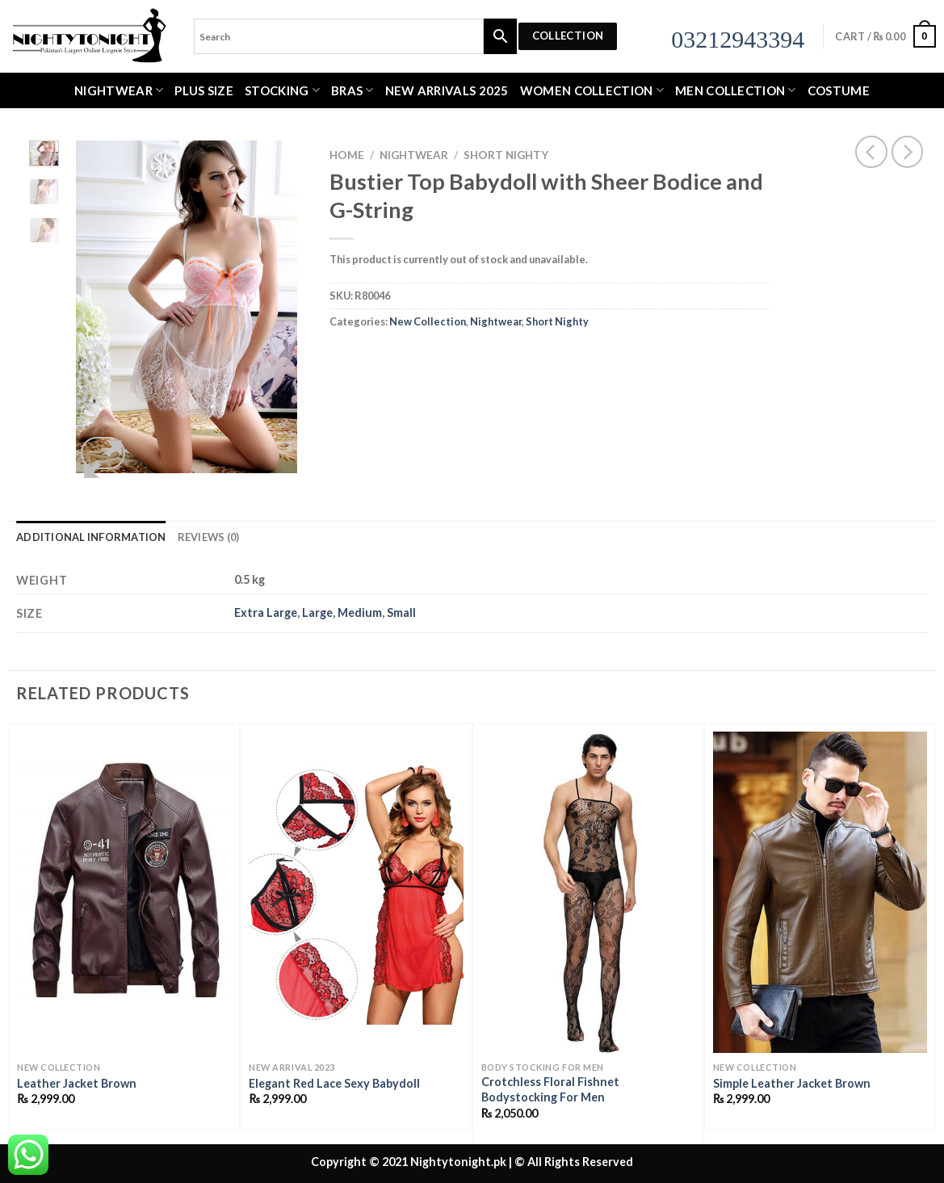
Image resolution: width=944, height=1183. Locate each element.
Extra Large (265, 612)
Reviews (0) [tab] (209, 537)
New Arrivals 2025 (447, 90)
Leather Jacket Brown (76, 1083)
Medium (360, 612)
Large (317, 612)
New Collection (427, 321)
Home (346, 155)
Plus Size (203, 90)
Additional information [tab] (91, 537)
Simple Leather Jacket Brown (792, 1083)
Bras (352, 90)
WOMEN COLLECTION (592, 90)
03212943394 (737, 39)
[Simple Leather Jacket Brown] (820, 892)
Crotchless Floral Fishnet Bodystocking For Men (550, 1089)
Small (401, 612)
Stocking (282, 90)
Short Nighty (506, 155)
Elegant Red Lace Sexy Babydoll (334, 1083)
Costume (839, 90)
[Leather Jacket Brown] (124, 892)
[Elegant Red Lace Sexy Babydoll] (356, 892)
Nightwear (118, 90)
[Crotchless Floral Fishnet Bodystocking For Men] (588, 892)
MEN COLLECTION (735, 90)
